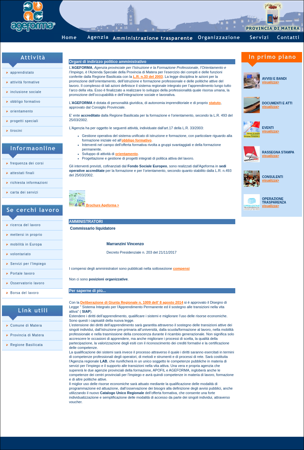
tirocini (16, 130)
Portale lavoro (22, 273)
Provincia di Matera (27, 335)
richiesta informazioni (29, 182)
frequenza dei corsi (27, 163)
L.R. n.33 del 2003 (148, 76)
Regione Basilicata (26, 345)
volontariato (20, 254)
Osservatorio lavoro (27, 283)
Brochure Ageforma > (102, 205)
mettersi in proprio (26, 234)
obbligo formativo (25, 101)
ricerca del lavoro (25, 225)
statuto (215, 103)
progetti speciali (24, 121)
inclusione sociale (25, 92)
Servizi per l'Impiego (28, 264)
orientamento (21, 111)
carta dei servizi (24, 192)
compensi (181, 268)
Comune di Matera (26, 325)
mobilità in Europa (26, 244)
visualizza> (270, 82)
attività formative (25, 82)
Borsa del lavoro (24, 293)
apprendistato (22, 72)
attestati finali (22, 173)
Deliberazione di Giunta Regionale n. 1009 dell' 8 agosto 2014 (131, 302)
